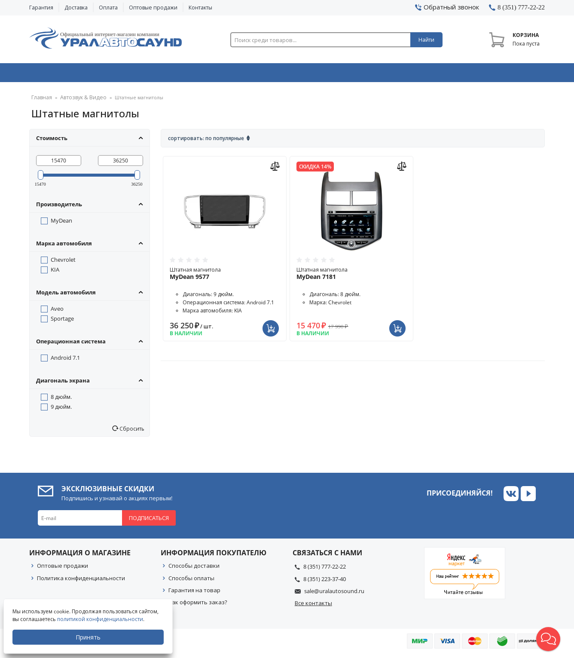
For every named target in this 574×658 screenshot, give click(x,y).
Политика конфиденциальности (81, 581)
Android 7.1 (65, 360)
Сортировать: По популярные (206, 141)
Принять (88, 637)
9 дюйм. (61, 409)
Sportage (62, 321)
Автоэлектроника (289, 74)
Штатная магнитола (225, 276)
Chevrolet (63, 262)
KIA (55, 272)
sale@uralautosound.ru (334, 594)
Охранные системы (184, 74)
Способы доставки (194, 568)
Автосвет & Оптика (393, 74)
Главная (40, 101)
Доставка (76, 7)
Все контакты (313, 606)
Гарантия (41, 7)
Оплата (108, 7)
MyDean (61, 223)
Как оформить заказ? (197, 605)
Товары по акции (496, 74)
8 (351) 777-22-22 (324, 569)
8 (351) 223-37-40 (324, 582)
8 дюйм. (61, 400)
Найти (426, 39)
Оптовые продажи (153, 7)
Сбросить (131, 431)
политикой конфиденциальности (101, 619)
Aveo (57, 311)
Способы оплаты (191, 581)
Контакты (200, 7)
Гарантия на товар (194, 593)
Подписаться (149, 521)
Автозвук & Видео (79, 74)
